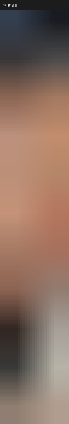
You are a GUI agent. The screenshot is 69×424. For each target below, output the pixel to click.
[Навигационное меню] (64, 5)
